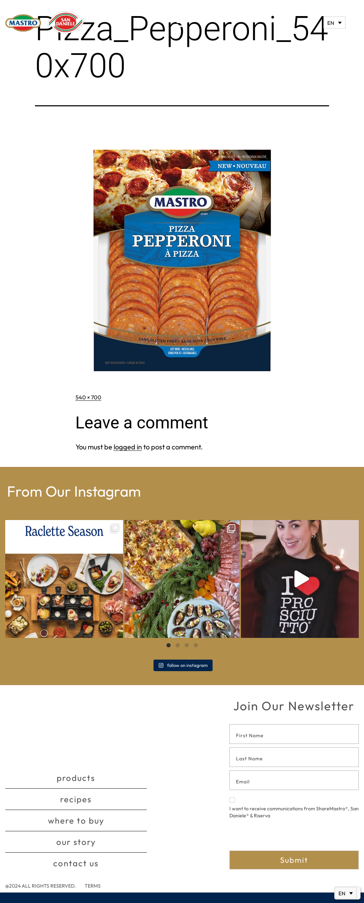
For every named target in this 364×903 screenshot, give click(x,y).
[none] (334, 22)
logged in (128, 446)
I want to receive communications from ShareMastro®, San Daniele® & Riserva (294, 808)
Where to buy (76, 820)
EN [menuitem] (330, 23)
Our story (76, 842)
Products (76, 778)
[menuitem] (334, 22)
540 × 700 (88, 397)
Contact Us (76, 863)
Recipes (76, 799)
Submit (294, 860)
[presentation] (282, 837)
